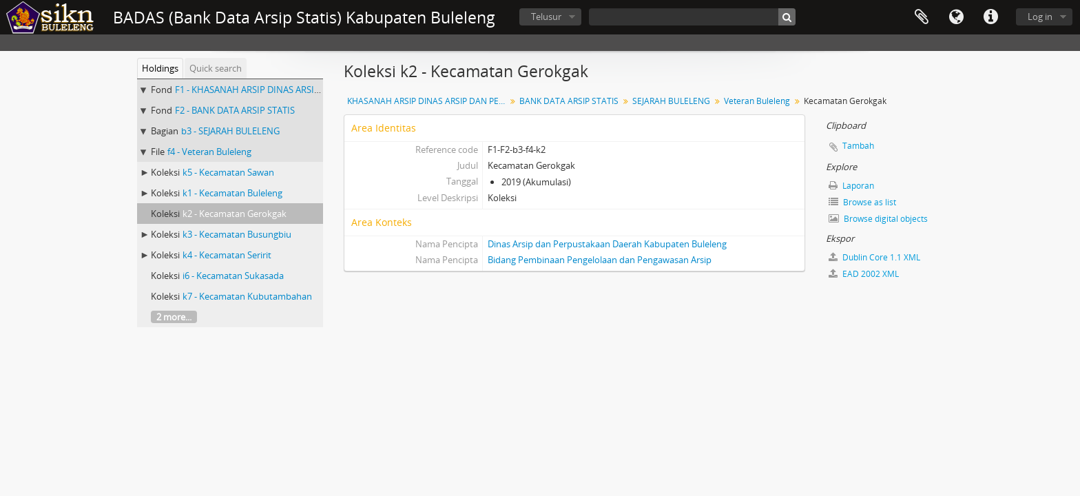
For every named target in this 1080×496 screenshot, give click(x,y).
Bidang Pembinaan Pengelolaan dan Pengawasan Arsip (600, 260)
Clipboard (921, 17)
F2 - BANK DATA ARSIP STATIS (235, 110)
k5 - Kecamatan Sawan (228, 172)
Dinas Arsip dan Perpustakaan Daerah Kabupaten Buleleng (607, 244)
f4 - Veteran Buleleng (209, 151)
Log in (1040, 16)
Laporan (851, 186)
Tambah (858, 146)
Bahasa (956, 17)
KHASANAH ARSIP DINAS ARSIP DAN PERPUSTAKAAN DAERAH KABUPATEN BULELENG (428, 101)
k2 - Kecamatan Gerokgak (235, 213)
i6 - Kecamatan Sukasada (233, 275)
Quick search (215, 68)
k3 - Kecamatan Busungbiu (237, 234)
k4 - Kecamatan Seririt (227, 255)
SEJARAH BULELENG (671, 101)
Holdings (160, 68)
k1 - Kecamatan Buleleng (232, 193)
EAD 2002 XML (864, 274)
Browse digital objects (878, 219)
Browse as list (862, 202)
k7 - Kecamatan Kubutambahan (247, 296)
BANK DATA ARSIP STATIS (569, 101)
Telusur (546, 16)
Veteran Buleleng (757, 101)
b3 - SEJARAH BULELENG (230, 131)
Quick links (990, 17)
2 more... (173, 317)
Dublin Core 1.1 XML (874, 257)
